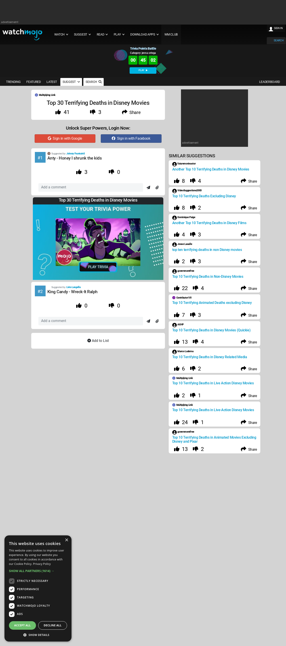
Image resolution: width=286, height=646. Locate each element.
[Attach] (157, 188)
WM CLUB (171, 34)
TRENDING (13, 82)
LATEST (51, 82)
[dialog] (38, 588)
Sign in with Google (65, 138)
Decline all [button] (53, 625)
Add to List (98, 341)
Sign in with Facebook (131, 138)
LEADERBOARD (269, 82)
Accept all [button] (22, 625)
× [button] (66, 540)
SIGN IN (278, 28)
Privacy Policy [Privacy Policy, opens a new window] (42, 564)
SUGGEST (71, 82)
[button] (38, 570)
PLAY (143, 70)
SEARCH (279, 40)
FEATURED (33, 82)
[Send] (148, 188)
